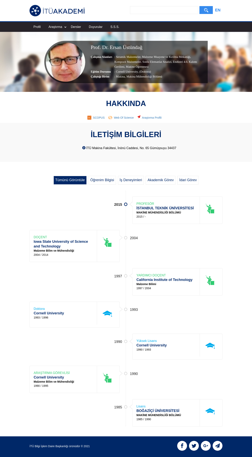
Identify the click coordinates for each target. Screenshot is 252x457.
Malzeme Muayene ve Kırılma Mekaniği (165, 56)
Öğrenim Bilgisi (102, 180)
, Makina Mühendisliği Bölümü (143, 76)
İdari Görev (188, 180)
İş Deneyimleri (131, 180)
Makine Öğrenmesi (137, 66)
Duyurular (95, 27)
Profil (37, 27)
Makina (120, 76)
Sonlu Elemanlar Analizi (156, 61)
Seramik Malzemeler (128, 56)
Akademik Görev (160, 180)
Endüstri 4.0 (179, 61)
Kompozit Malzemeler (127, 61)
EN (217, 10)
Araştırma (57, 27)
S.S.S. (114, 27)
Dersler (76, 27)
